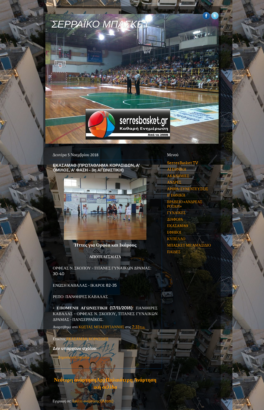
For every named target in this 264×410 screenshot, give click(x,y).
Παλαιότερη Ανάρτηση (131, 380)
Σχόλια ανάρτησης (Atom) (92, 401)
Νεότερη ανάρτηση (75, 380)
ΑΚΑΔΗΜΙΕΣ (178, 176)
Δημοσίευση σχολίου (73, 357)
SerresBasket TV (182, 163)
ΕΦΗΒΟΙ (174, 232)
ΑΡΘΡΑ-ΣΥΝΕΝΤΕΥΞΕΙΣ (187, 189)
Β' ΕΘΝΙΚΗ (176, 195)
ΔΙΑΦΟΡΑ (175, 219)
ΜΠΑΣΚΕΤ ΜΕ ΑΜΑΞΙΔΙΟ (189, 245)
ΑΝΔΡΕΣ (174, 182)
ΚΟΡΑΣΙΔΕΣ (98, 339)
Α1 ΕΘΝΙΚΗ (176, 169)
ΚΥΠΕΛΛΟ (176, 239)
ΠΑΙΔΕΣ (173, 252)
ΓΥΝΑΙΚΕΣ (176, 213)
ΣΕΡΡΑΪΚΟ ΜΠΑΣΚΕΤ (101, 24)
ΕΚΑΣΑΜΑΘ (76, 339)
